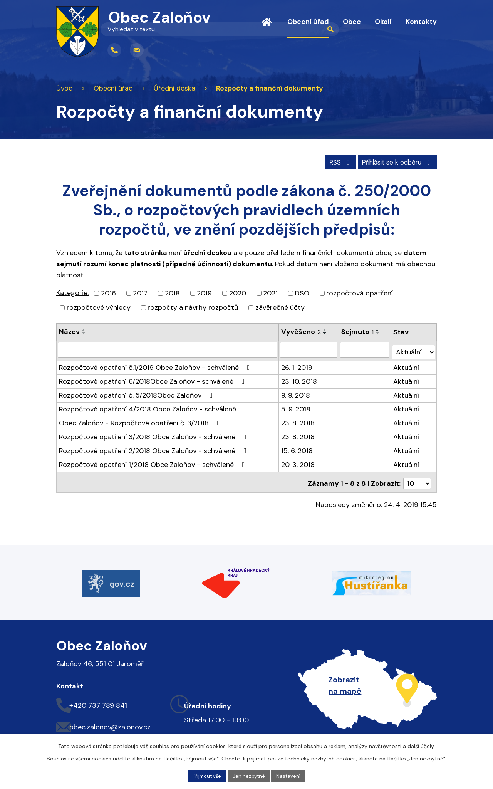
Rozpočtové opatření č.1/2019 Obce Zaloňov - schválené (156, 364)
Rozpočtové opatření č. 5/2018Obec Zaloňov (137, 391)
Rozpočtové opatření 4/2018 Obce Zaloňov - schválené (154, 405)
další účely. (421, 745)
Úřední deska (174, 88)
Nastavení (291, 775)
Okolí (383, 21)
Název (69, 330)
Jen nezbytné (250, 775)
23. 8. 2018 (298, 419)
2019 (204, 292)
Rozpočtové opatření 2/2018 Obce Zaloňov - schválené (154, 447)
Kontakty (421, 21)
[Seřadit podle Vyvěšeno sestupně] (325, 332)
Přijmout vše (205, 775)
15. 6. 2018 (297, 447)
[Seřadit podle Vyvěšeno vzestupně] (325, 329)
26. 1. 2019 (297, 364)
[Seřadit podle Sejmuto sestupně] (378, 332)
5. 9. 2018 (296, 405)
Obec (352, 21)
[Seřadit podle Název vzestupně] (84, 329)
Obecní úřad (308, 21)
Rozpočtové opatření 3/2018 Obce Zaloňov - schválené (154, 433)
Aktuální (407, 364)
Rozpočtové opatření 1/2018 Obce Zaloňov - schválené (153, 461)
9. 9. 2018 (296, 391)
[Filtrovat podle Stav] (414, 348)
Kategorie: (72, 291)
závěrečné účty (280, 306)
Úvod (266, 27)
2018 (172, 292)
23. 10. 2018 (299, 378)
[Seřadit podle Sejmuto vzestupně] (378, 329)
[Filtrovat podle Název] (168, 348)
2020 (237, 292)
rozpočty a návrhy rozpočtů (193, 306)
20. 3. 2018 (298, 461)
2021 (270, 292)
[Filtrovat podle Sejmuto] (365, 348)
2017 (140, 292)
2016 (108, 292)
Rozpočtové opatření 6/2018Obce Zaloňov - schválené (153, 378)
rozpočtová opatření (359, 292)
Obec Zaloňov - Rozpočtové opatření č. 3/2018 (141, 419)
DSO (302, 292)
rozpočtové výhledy (99, 306)
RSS (331, 160)
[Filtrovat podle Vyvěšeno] (309, 348)
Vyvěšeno (301, 330)
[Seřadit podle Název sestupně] (84, 332)
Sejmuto (358, 330)
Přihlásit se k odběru (394, 160)
